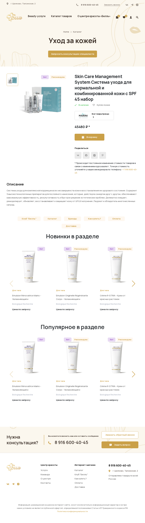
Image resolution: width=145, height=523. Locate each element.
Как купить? (94, 218)
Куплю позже (101, 104)
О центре (46, 478)
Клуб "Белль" (29, 218)
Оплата (116, 218)
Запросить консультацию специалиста (72, 53)
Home (66, 31)
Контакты (46, 482)
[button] (134, 284)
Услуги (44, 470)
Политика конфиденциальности (72, 511)
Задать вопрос (119, 444)
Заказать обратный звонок (120, 434)
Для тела (16, 290)
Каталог (77, 31)
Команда (45, 474)
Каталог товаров (61, 16)
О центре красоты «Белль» (93, 16)
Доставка (71, 226)
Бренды (72, 218)
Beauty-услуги (36, 16)
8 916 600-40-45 (87, 4)
